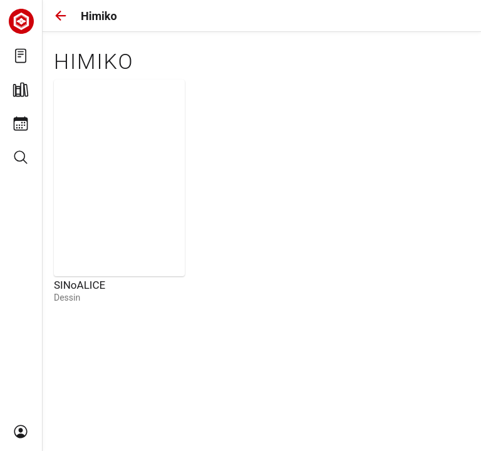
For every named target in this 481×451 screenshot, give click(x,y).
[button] (60, 15)
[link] (119, 191)
